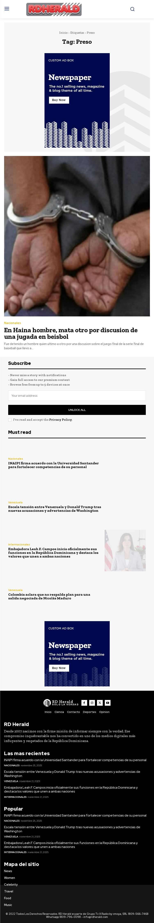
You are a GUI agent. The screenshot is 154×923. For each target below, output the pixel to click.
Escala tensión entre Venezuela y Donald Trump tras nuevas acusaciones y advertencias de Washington (54, 509)
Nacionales (12, 323)
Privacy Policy (60, 419)
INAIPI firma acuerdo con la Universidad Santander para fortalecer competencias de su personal (53, 465)
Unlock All (77, 410)
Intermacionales (19, 544)
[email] (77, 395)
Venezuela (15, 502)
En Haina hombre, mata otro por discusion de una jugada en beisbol (71, 333)
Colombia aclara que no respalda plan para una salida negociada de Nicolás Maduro (49, 596)
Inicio (63, 32)
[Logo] (61, 703)
